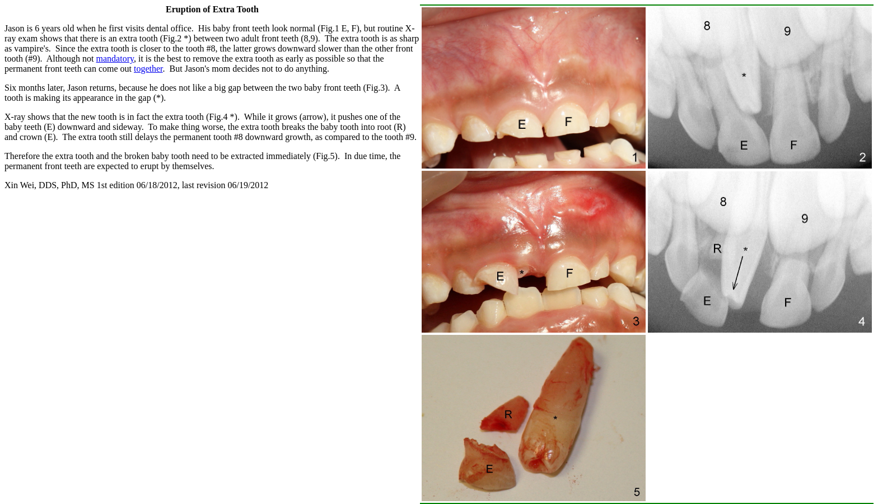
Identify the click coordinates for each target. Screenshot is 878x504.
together (148, 68)
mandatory (115, 58)
